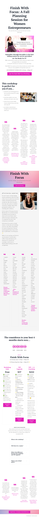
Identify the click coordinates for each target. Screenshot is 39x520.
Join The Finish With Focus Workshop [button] (19, 74)
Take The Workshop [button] (19, 186)
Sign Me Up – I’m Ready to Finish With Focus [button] (19, 514)
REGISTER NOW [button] (7, 407)
